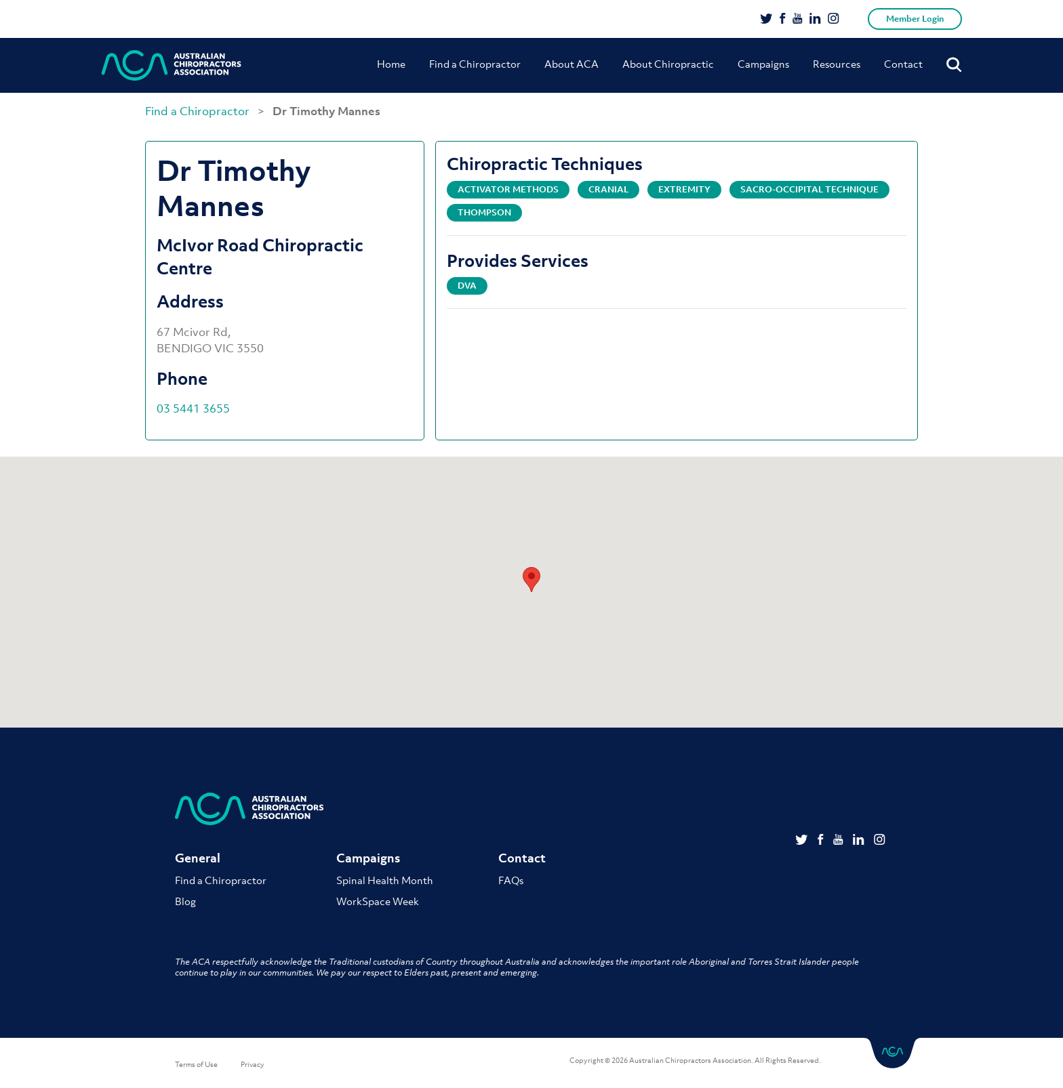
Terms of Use (196, 1064)
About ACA (571, 63)
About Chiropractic (668, 63)
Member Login (915, 18)
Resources (836, 63)
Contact (903, 63)
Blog (185, 901)
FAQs (510, 880)
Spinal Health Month (384, 880)
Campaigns (763, 63)
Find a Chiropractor (475, 63)
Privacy (252, 1064)
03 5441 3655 (193, 408)
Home (391, 63)
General (197, 858)
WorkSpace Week (377, 901)
